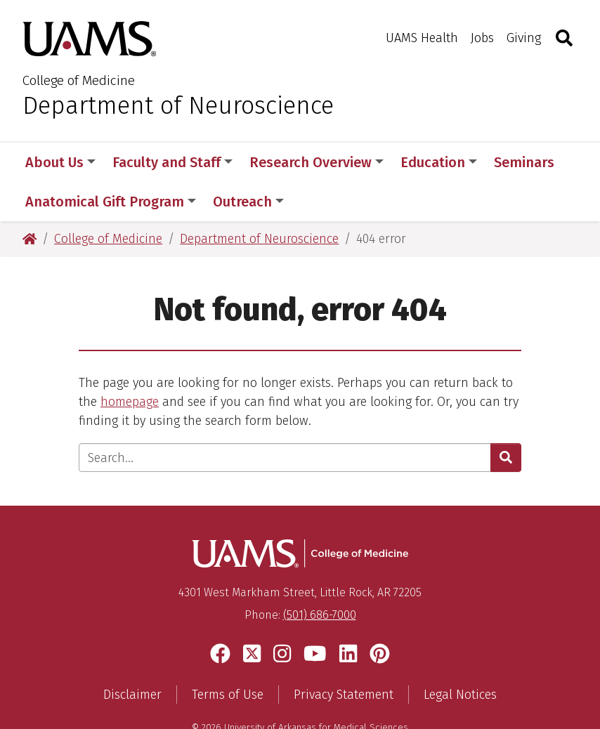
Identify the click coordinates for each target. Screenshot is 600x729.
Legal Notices (460, 655)
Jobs (482, 38)
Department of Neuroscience (178, 105)
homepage (129, 362)
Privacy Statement (343, 655)
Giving (524, 38)
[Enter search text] (285, 418)
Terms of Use (227, 655)
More (518, 162)
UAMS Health (422, 38)
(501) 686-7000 (319, 576)
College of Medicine (78, 80)
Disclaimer (132, 655)
